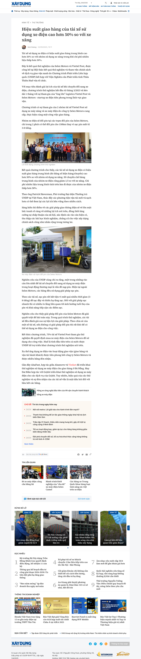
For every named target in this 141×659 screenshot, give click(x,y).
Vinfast (72, 364)
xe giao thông (81, 6)
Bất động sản (94, 6)
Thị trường (38, 23)
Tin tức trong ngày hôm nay (44, 404)
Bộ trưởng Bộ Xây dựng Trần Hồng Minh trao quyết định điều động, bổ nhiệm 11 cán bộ (34, 562)
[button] (70, 547)
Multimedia (122, 11)
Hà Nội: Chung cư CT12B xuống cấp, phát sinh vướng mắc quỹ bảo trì (56, 538)
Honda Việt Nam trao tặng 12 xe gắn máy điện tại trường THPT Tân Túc (27, 619)
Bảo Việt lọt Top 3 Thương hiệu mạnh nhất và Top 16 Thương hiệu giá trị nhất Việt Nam (113, 620)
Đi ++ (109, 11)
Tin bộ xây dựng (124, 6)
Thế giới (103, 11)
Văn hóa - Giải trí (74, 11)
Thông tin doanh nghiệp (27, 594)
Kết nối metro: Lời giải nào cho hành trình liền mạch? (56, 410)
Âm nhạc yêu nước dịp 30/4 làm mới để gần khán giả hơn (110, 562)
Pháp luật (49, 11)
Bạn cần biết (21, 633)
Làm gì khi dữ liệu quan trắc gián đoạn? (113, 541)
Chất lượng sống (60, 11)
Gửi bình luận (84, 499)
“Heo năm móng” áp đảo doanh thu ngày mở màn (32, 585)
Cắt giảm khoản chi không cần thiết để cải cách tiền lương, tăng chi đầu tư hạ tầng (73, 574)
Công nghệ (94, 11)
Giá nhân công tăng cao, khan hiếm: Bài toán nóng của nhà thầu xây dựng (84, 538)
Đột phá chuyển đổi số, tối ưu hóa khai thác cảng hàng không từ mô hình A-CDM (60, 438)
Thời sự (17, 11)
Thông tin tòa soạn (119, 644)
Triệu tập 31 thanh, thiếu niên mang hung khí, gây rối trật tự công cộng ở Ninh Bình (59, 423)
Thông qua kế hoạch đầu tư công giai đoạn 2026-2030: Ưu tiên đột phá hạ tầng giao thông (34, 573)
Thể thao (85, 11)
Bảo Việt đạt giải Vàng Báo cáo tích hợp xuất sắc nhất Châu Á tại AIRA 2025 (56, 619)
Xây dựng (25, 11)
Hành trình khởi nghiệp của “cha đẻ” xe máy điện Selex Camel (55, 485)
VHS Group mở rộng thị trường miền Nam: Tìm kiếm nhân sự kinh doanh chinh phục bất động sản (99, 633)
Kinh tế (42, 11)
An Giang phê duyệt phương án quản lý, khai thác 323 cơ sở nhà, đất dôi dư (73, 585)
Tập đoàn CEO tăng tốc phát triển (44, 633)
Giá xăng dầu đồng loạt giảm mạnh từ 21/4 (27, 541)
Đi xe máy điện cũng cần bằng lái (32, 483)
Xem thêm (28, 444)
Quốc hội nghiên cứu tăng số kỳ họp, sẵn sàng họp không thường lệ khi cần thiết (110, 574)
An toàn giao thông (108, 6)
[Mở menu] (129, 11)
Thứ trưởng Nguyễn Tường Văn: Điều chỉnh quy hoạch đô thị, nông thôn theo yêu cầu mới (111, 585)
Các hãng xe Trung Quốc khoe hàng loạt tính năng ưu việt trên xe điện (80, 485)
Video (114, 11)
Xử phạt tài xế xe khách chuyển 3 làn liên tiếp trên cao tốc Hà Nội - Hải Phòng (73, 562)
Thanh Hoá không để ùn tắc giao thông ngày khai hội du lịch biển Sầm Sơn (59, 416)
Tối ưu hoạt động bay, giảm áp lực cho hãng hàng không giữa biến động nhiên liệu (60, 430)
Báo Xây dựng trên (37, 454)
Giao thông (33, 11)
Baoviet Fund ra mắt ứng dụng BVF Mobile (84, 618)
